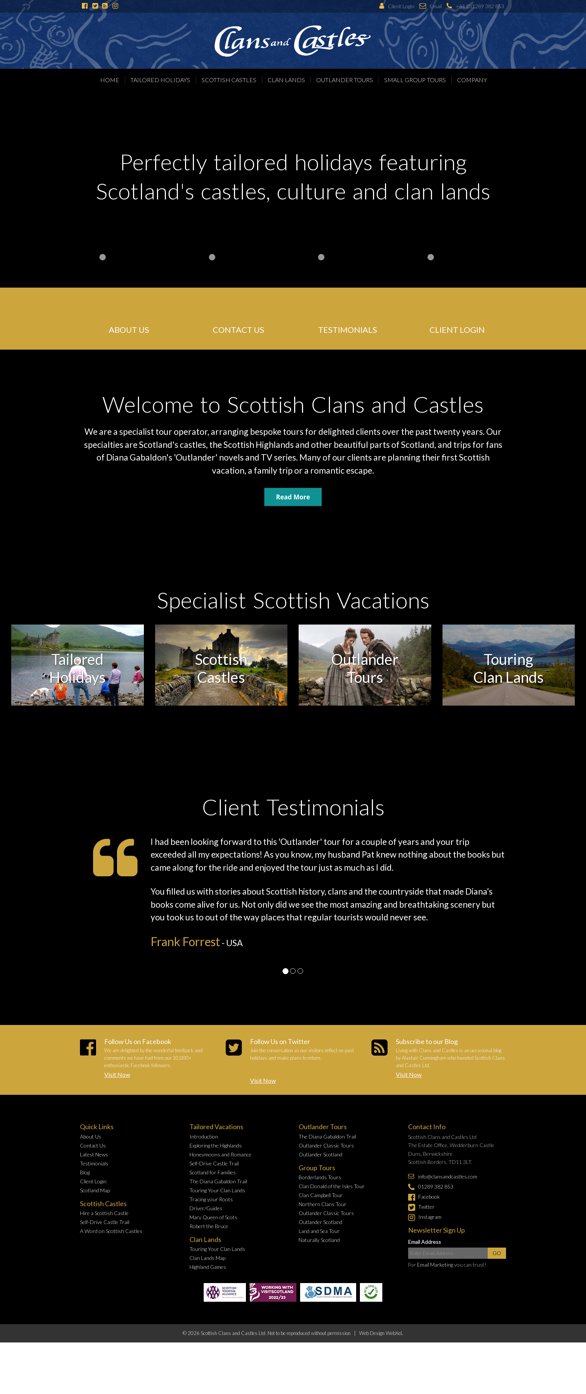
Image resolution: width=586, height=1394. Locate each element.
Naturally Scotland (319, 1240)
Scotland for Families (212, 1172)
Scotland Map (95, 1190)
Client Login (93, 1181)
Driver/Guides (205, 1208)
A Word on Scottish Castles (111, 1231)
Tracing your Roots (211, 1199)
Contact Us (93, 1145)
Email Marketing (435, 1264)
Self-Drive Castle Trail (104, 1222)
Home (109, 79)
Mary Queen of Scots (213, 1217)
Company (472, 79)
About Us (90, 1136)
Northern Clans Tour (322, 1204)
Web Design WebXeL (381, 1333)
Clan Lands (286, 79)
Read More (293, 497)
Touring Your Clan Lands (217, 1190)
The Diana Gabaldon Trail (218, 1181)
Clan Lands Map (207, 1258)
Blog (85, 1172)
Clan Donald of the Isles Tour (332, 1186)
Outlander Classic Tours (326, 1145)
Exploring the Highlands (215, 1145)
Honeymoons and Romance (220, 1154)
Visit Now (117, 1074)
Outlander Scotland (320, 1154)
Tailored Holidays (160, 79)
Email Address (424, 1242)
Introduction (203, 1136)
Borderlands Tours (320, 1177)
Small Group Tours (415, 79)
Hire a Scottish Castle (104, 1213)
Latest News (94, 1154)
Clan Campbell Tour (321, 1195)
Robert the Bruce (208, 1226)
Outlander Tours (344, 79)
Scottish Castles (228, 79)
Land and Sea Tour (319, 1231)
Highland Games (207, 1267)
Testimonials (94, 1163)
